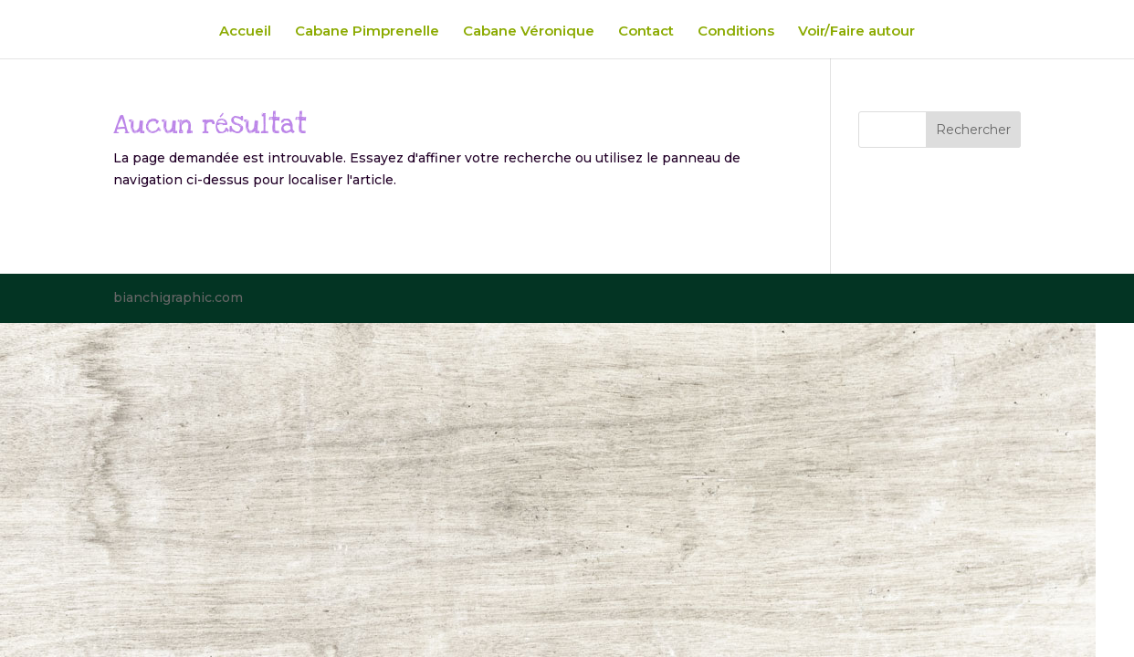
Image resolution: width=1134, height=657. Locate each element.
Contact (646, 32)
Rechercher (973, 129)
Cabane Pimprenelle (367, 32)
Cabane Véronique (528, 32)
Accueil (245, 32)
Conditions (736, 32)
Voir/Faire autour (856, 32)
